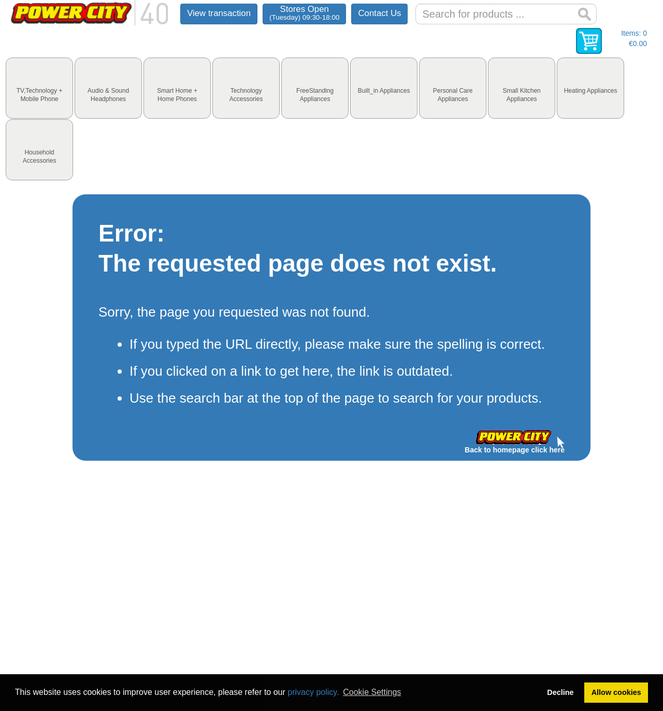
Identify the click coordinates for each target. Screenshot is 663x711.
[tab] (39, 88)
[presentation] (39, 88)
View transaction (219, 13)
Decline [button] (560, 692)
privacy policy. (313, 692)
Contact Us (379, 13)
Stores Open (304, 12)
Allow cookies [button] (616, 692)
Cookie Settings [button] (372, 692)
